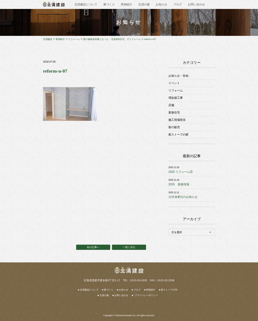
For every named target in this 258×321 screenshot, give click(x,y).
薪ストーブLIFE (169, 289)
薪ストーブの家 (178, 134)
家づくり (109, 4)
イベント (174, 83)
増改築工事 (175, 97)
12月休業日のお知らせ (182, 196)
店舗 (171, 105)
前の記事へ (93, 247)
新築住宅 (174, 112)
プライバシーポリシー (146, 295)
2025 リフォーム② (180, 171)
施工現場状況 (177, 119)
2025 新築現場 (178, 184)
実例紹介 (126, 4)
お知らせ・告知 (178, 75)
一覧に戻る (129, 247)
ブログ (177, 4)
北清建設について (85, 4)
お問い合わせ (196, 4)
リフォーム (175, 90)
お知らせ (161, 4)
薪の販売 (174, 127)
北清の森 (144, 4)
